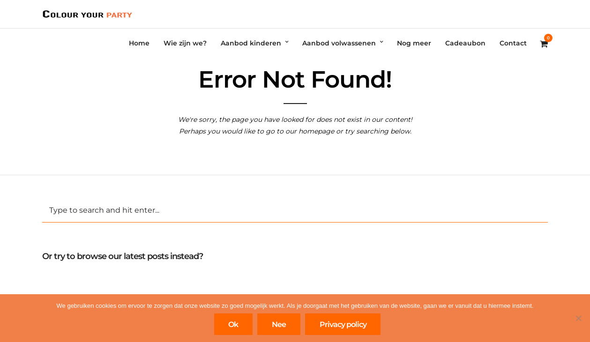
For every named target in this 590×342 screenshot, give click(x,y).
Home (139, 43)
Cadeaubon (465, 43)
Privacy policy (343, 324)
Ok (233, 324)
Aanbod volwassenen (339, 43)
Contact (513, 43)
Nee (279, 324)
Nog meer (414, 43)
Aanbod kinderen (251, 43)
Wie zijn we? (185, 43)
